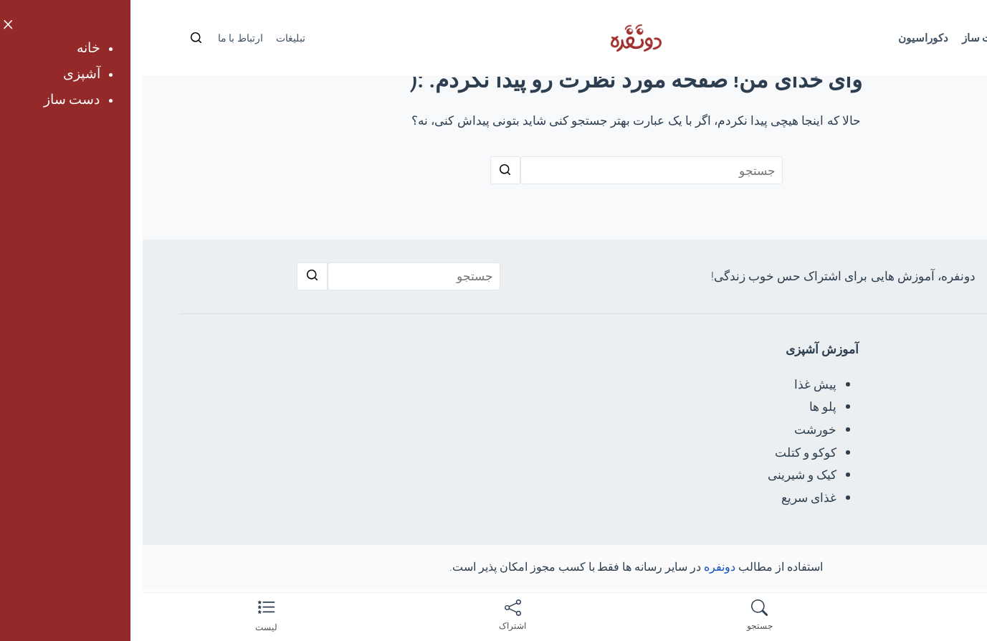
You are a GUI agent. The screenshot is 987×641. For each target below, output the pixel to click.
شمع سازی (888, 474)
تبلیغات (148, 38)
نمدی (903, 452)
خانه (933, 38)
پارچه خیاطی (883, 429)
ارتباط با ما (97, 38)
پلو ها (680, 406)
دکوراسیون (780, 38)
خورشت (673, 429)
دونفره (577, 567)
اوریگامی (893, 406)
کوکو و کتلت (663, 452)
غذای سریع (666, 497)
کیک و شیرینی (659, 474)
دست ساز (842, 38)
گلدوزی (897, 384)
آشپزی (893, 38)
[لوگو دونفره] (493, 38)
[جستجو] (53, 38)
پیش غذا (673, 384)
